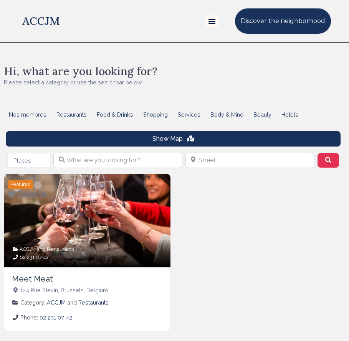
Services (189, 114)
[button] (212, 21)
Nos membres (27, 114)
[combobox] (28, 160)
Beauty (262, 114)
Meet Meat (32, 278)
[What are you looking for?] (117, 160)
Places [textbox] (22, 160)
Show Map (173, 138)
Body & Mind (226, 114)
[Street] (249, 160)
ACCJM (41, 21)
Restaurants (71, 114)
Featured (20, 184)
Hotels (289, 114)
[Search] (328, 160)
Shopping (155, 114)
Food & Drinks (115, 114)
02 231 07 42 (34, 257)
